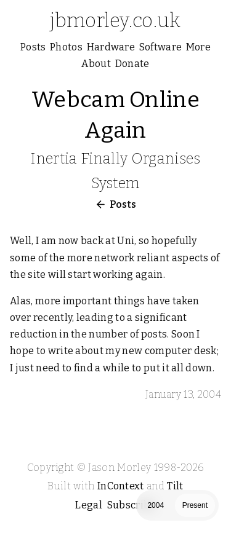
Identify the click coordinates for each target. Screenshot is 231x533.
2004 (155, 505)
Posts (123, 204)
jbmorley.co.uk (115, 20)
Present (195, 505)
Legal (88, 505)
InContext (120, 486)
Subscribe (131, 505)
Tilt (175, 486)
